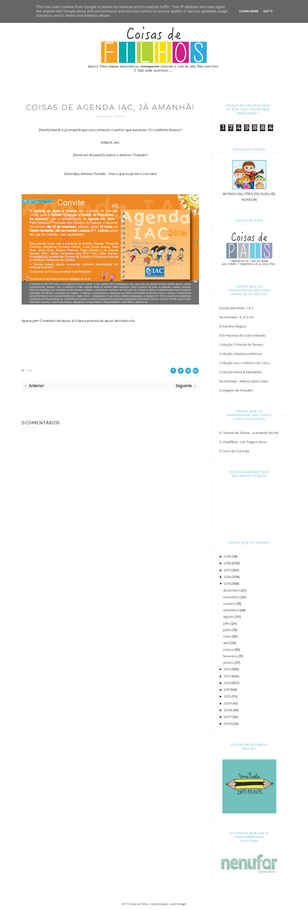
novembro (231, 597)
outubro (229, 603)
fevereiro (230, 656)
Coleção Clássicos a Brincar (240, 354)
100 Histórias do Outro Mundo (242, 335)
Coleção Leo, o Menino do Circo (244, 363)
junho (227, 630)
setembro (231, 610)
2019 (227, 556)
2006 (228, 723)
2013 (227, 676)
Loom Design (177, 904)
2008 (228, 710)
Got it (268, 11)
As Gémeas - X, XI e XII (236, 317)
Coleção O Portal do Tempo (241, 344)
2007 (228, 717)
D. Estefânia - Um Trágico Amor (243, 442)
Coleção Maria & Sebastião (240, 372)
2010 (227, 696)
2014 (227, 669)
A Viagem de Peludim (236, 390)
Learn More (248, 11)
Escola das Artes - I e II (236, 308)
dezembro (231, 590)
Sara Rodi (104, 116)
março (228, 649)
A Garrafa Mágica (232, 326)
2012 (227, 683)
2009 (228, 703)
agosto (228, 616)
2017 (227, 570)
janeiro (228, 662)
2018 (227, 563)
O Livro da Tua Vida (234, 451)
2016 (227, 577)
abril (226, 643)
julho (227, 623)
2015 (227, 583)
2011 (227, 689)
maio (227, 636)
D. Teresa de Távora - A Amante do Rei (249, 433)
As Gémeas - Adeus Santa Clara (243, 381)
